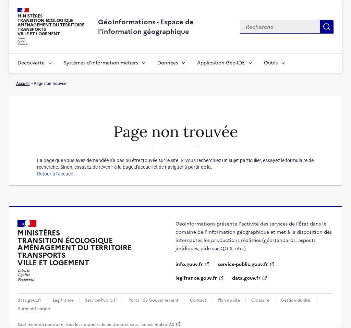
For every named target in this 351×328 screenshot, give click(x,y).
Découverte (31, 62)
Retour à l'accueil (55, 174)
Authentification (33, 309)
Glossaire (260, 300)
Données (167, 62)
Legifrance (63, 300)
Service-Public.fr (101, 300)
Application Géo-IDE (221, 62)
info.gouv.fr (189, 264)
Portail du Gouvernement (154, 300)
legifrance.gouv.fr (196, 278)
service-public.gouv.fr (243, 264)
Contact (198, 300)
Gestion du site (295, 300)
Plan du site (229, 300)
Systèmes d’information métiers (101, 62)
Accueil (22, 83)
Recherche (327, 27)
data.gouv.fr (246, 278)
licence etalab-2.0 (157, 324)
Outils (271, 62)
